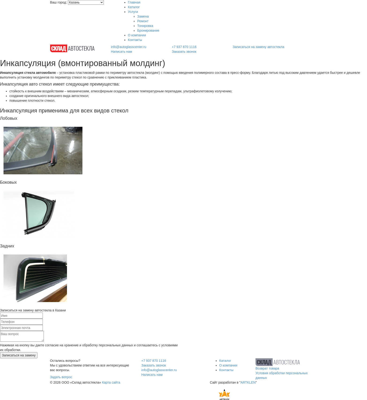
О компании (137, 35)
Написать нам (121, 51)
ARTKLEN (248, 382)
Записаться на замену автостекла (258, 47)
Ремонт (142, 21)
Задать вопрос (61, 377)
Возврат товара (267, 368)
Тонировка (145, 26)
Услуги (133, 12)
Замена (143, 16)
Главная (134, 2)
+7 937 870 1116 (184, 47)
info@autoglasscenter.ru (128, 47)
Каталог (134, 7)
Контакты (135, 40)
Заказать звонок (184, 51)
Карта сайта (111, 382)
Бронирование (148, 30)
